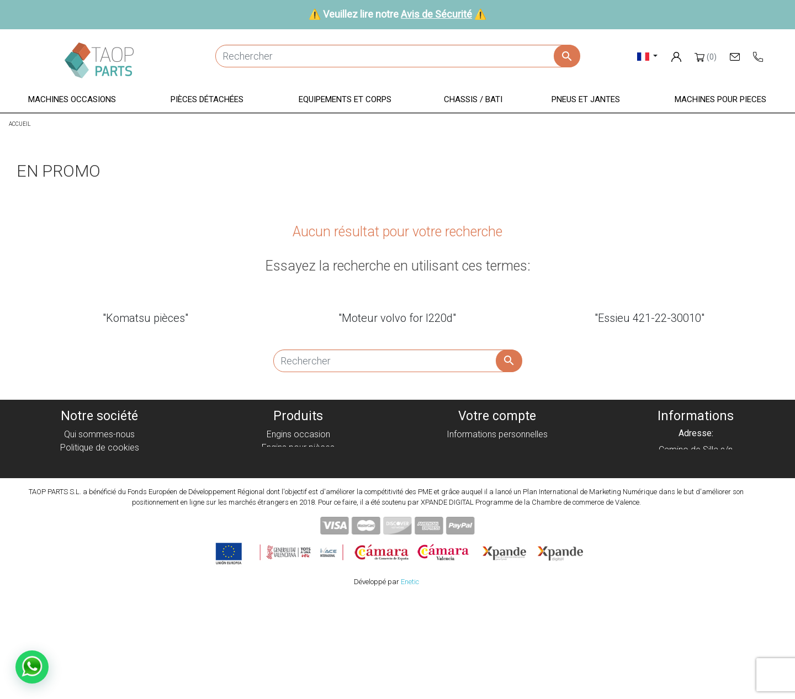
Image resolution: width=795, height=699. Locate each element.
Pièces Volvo (298, 527)
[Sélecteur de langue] (647, 56)
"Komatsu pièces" (145, 318)
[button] (72, 100)
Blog (99, 527)
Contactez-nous (99, 514)
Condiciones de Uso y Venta (99, 487)
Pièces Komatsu (298, 514)
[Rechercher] (397, 56)
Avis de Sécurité (436, 14)
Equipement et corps (298, 474)
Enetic (410, 682)
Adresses (497, 474)
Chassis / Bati (298, 487)
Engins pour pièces (298, 447)
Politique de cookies (99, 447)
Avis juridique (99, 474)
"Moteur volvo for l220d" (397, 318)
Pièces (298, 461)
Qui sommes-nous (99, 434)
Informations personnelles (497, 434)
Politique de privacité (99, 461)
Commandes (497, 447)
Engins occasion (298, 434)
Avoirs (497, 461)
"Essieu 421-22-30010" (649, 318)
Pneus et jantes (298, 500)
